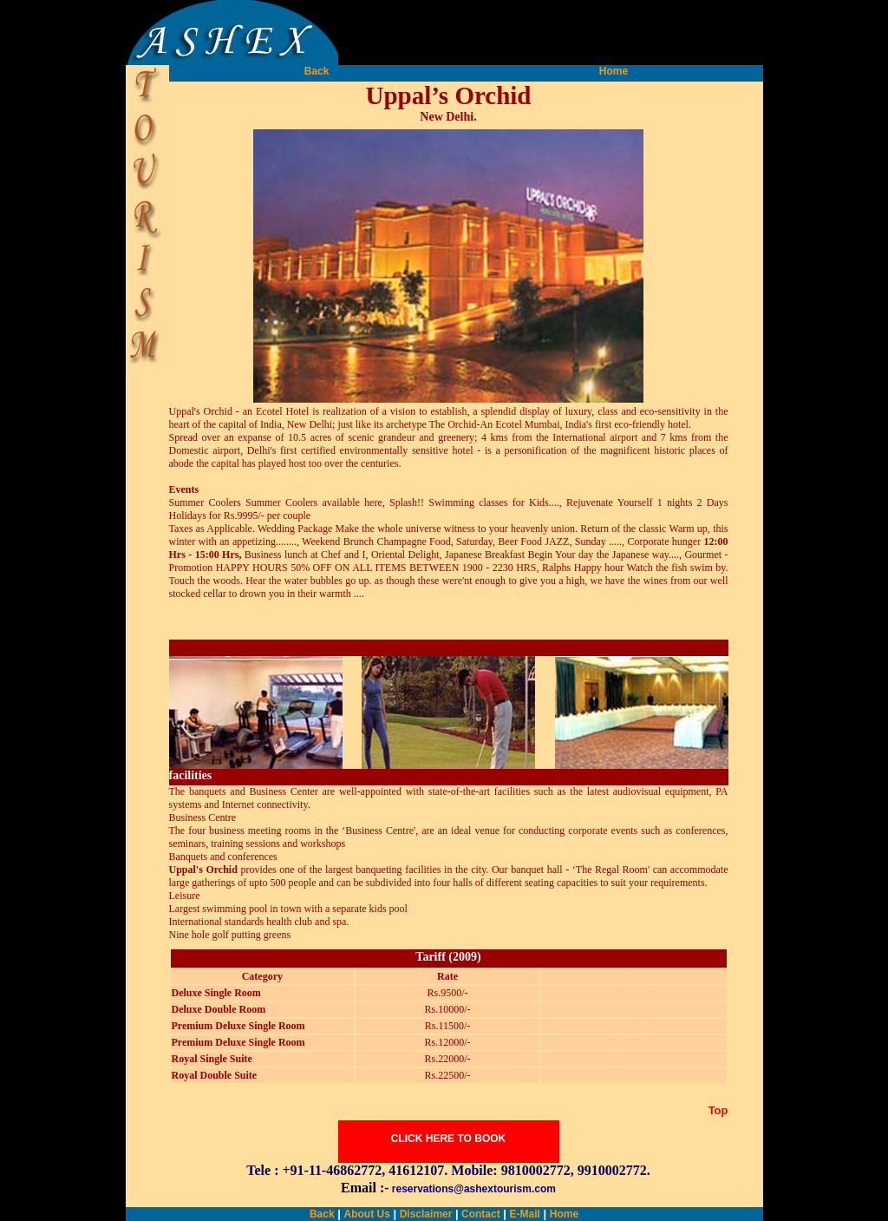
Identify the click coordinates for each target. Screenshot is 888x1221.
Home (613, 71)
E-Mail (525, 1214)
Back (317, 71)
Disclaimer (426, 1214)
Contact (479, 1214)
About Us (366, 1214)
